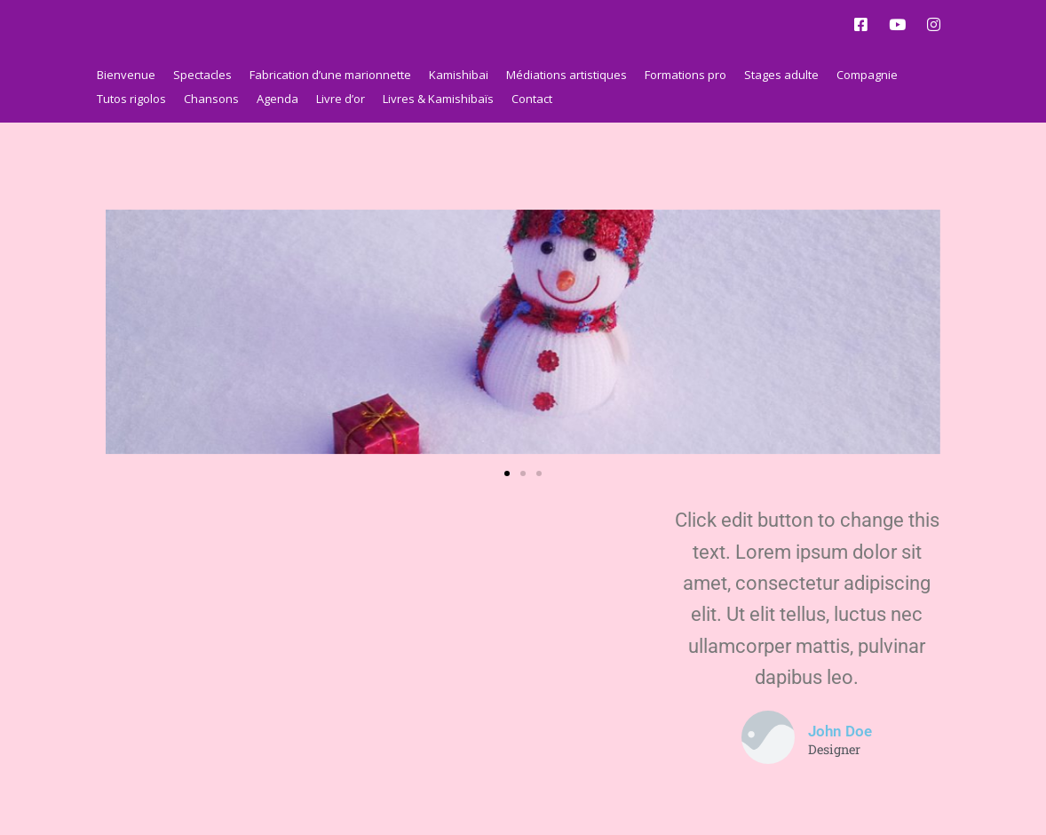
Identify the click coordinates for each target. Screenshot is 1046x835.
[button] (507, 473)
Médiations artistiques (566, 75)
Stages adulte (781, 75)
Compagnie (867, 75)
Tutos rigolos (131, 99)
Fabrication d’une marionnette (330, 75)
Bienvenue (126, 75)
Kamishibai (458, 75)
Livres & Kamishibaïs (438, 99)
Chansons (211, 99)
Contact (531, 99)
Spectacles (202, 75)
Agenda (277, 99)
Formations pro (685, 75)
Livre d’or (340, 99)
